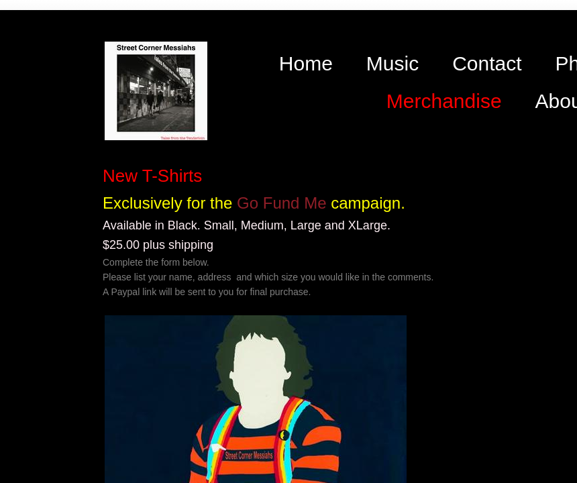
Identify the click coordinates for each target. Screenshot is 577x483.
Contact (486, 63)
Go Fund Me (281, 203)
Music (392, 63)
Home (306, 63)
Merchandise (444, 101)
